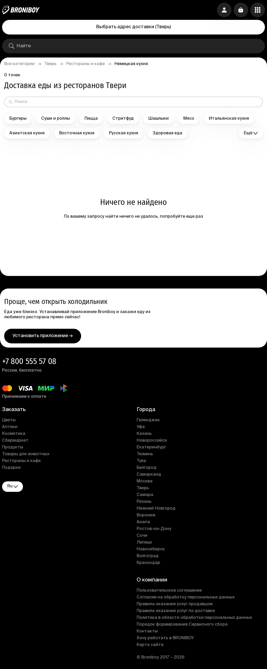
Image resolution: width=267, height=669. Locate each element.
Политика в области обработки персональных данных (194, 618)
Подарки (11, 468)
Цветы (9, 420)
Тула (141, 461)
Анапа (143, 522)
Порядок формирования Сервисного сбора (182, 624)
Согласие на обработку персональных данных (186, 597)
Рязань (144, 502)
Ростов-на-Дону (154, 529)
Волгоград (148, 556)
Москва (145, 481)
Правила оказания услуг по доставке (176, 611)
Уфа (141, 427)
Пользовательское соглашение (169, 591)
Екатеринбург (151, 447)
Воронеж (146, 515)
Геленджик (148, 420)
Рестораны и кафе (85, 64)
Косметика (13, 434)
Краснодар (148, 563)
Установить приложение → (43, 335)
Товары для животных (25, 454)
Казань (144, 434)
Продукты (12, 447)
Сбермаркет (15, 441)
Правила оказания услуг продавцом (175, 604)
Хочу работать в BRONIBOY (165, 638)
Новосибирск (151, 549)
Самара (145, 495)
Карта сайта (150, 645)
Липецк (144, 542)
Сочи (142, 536)
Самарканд (149, 474)
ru (12, 486)
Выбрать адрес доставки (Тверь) (133, 27)
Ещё (251, 133)
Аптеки (9, 427)
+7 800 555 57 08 (29, 361)
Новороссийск (152, 441)
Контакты (147, 631)
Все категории (19, 64)
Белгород (146, 468)
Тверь (50, 64)
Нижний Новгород (156, 508)
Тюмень (145, 454)
